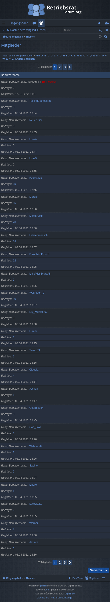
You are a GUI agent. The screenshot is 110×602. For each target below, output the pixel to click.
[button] (70, 67)
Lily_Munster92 (38, 311)
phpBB (43, 585)
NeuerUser (35, 120)
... (3, 30)
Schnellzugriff (4, 24)
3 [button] (65, 67)
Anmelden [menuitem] (101, 24)
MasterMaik (36, 215)
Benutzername (10, 75)
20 (14, 222)
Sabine (33, 465)
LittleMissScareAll (40, 273)
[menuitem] (106, 36)
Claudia (34, 369)
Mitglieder (42, 24)
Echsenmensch (38, 235)
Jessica (33, 542)
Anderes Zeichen (25, 59)
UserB (33, 158)
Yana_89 (34, 350)
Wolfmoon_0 (36, 292)
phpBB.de (70, 593)
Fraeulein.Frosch (39, 254)
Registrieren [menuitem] (107, 24)
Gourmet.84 (36, 407)
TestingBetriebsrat (40, 100)
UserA (33, 139)
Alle (37, 55)
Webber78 (35, 446)
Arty (47, 589)
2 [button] (60, 67)
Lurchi (33, 331)
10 (14, 299)
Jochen (33, 388)
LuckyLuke (35, 503)
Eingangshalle (19, 23)
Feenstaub (35, 177)
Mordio (33, 196)
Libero (33, 484)
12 (14, 260)
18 (14, 241)
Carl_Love (35, 427)
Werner (33, 523)
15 (14, 183)
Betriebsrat (49, 81)
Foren (35, 24)
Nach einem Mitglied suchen (27, 30)
